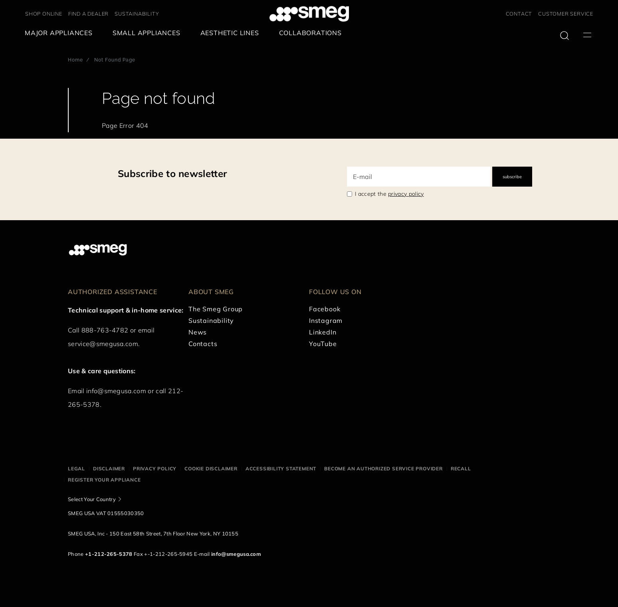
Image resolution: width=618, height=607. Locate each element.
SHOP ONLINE (43, 13)
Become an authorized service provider (383, 469)
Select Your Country (92, 499)
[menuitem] (61, 33)
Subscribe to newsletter (172, 173)
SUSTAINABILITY (137, 13)
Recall (461, 469)
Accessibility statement (281, 469)
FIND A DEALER (88, 13)
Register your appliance (104, 480)
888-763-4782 (105, 330)
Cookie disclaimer (211, 469)
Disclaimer (109, 469)
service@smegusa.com (103, 344)
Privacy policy (154, 469)
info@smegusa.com (116, 391)
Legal (76, 469)
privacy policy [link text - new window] (406, 193)
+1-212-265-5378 (109, 554)
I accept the (389, 193)
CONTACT (519, 13)
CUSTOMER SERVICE (565, 13)
